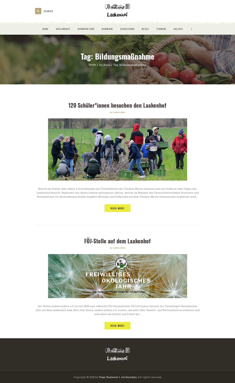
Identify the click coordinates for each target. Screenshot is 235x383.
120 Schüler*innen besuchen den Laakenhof (117, 105)
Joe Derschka (129, 377)
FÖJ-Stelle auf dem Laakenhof (117, 241)
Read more (117, 208)
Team (101, 377)
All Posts (105, 65)
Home (92, 65)
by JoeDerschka (117, 112)
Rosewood (111, 377)
